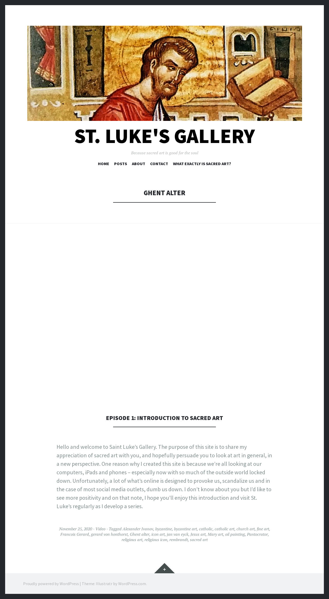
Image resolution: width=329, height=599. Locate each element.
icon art (158, 534)
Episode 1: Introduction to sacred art (164, 417)
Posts (120, 163)
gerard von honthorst (109, 534)
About (138, 163)
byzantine (163, 529)
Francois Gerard (74, 534)
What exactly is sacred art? (202, 163)
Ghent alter (139, 534)
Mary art (215, 534)
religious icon (155, 539)
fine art (263, 529)
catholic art (224, 529)
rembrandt (178, 539)
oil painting (235, 534)
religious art (132, 539)
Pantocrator (257, 534)
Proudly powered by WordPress (51, 583)
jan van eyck (177, 534)
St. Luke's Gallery (164, 136)
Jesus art (198, 534)
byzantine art (185, 529)
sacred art (199, 539)
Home (103, 163)
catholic (206, 529)
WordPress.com (132, 583)
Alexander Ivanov (138, 529)
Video (100, 529)
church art (245, 529)
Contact (159, 163)
